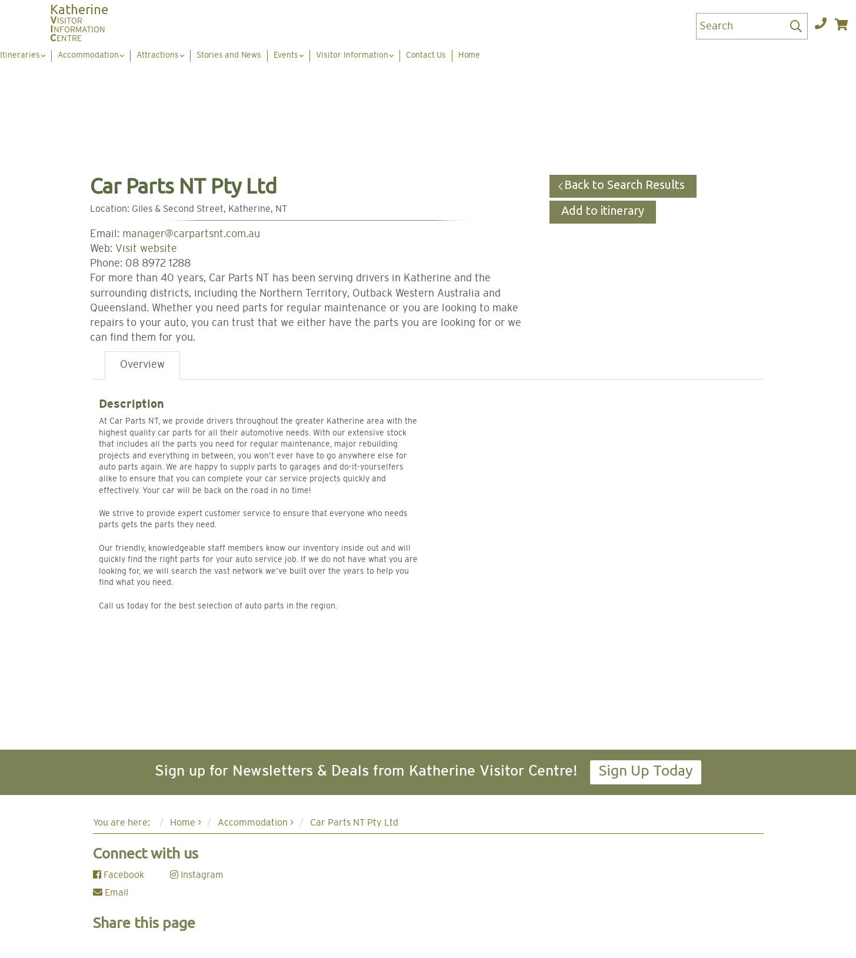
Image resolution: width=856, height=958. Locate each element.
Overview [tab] (142, 365)
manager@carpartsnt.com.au (191, 234)
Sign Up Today (645, 770)
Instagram (197, 875)
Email (110, 892)
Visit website (146, 249)
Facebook (118, 875)
